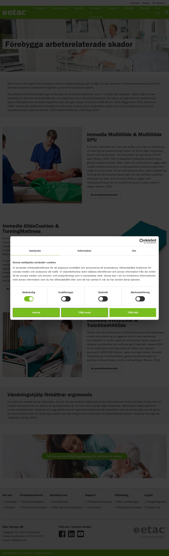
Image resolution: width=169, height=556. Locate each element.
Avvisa (36, 312)
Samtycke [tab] (35, 250)
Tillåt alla (133, 312)
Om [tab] (134, 250)
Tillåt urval (84, 312)
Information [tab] (84, 250)
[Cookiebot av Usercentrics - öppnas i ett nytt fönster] (141, 241)
